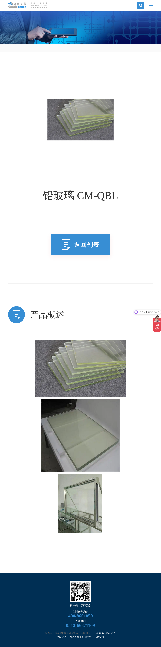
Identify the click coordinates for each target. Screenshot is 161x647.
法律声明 (86, 637)
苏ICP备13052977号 (106, 633)
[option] (80, 27)
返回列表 (86, 244)
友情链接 (99, 637)
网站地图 (74, 637)
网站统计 (61, 637)
